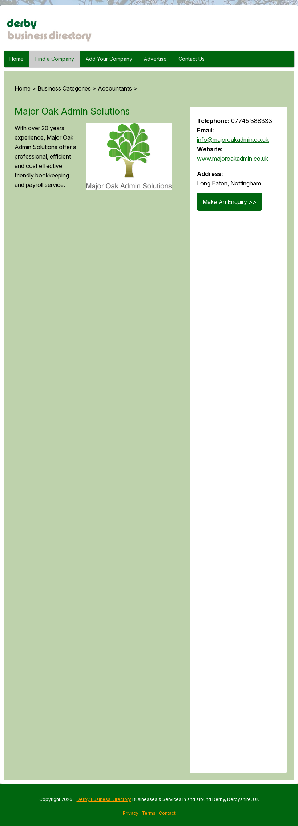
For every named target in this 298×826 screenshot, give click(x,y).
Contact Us (191, 59)
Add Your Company (109, 59)
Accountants (115, 88)
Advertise (155, 59)
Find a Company (54, 59)
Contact (167, 813)
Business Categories (64, 88)
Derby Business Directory (104, 799)
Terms (149, 813)
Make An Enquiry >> (229, 201)
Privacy (130, 813)
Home (16, 59)
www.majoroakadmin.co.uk (232, 158)
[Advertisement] (95, 486)
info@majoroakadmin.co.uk (233, 139)
